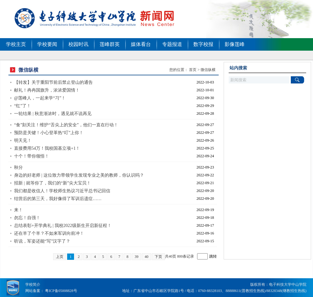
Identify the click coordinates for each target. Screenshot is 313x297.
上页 (59, 256)
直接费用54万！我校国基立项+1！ (47, 148)
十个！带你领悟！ (31, 156)
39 (136, 256)
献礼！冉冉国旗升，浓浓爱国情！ (47, 90)
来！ (18, 210)
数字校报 (203, 44)
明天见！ (23, 140)
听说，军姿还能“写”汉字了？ (42, 241)
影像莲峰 (235, 44)
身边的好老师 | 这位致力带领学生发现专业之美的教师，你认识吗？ (79, 175)
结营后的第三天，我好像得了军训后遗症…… (58, 198)
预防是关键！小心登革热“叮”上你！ (48, 132)
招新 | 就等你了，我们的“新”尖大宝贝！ (52, 183)
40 (146, 256)
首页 (192, 70)
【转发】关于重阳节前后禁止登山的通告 (53, 82)
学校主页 (16, 44)
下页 (158, 256)
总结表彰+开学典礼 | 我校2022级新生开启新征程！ (63, 225)
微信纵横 (208, 70)
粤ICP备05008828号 (61, 291)
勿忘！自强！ (27, 217)
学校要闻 (47, 44)
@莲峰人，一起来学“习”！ (40, 98)
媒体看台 (141, 44)
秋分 (18, 167)
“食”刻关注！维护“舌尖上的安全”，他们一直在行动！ (66, 125)
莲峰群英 (110, 44)
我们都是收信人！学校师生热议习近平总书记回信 (62, 191)
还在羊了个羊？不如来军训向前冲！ (49, 233)
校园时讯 (78, 44)
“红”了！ (22, 105)
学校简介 (32, 284)
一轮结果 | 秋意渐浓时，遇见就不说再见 (53, 113)
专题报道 (172, 44)
